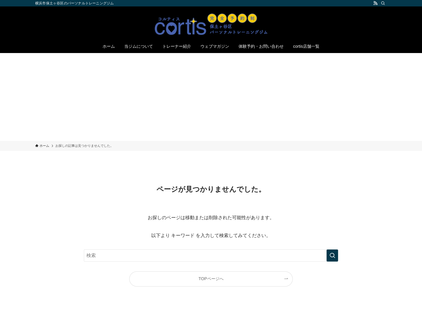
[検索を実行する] (332, 255)
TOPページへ (210, 278)
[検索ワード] (211, 255)
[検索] (383, 3)
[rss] (375, 3)
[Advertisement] (211, 97)
